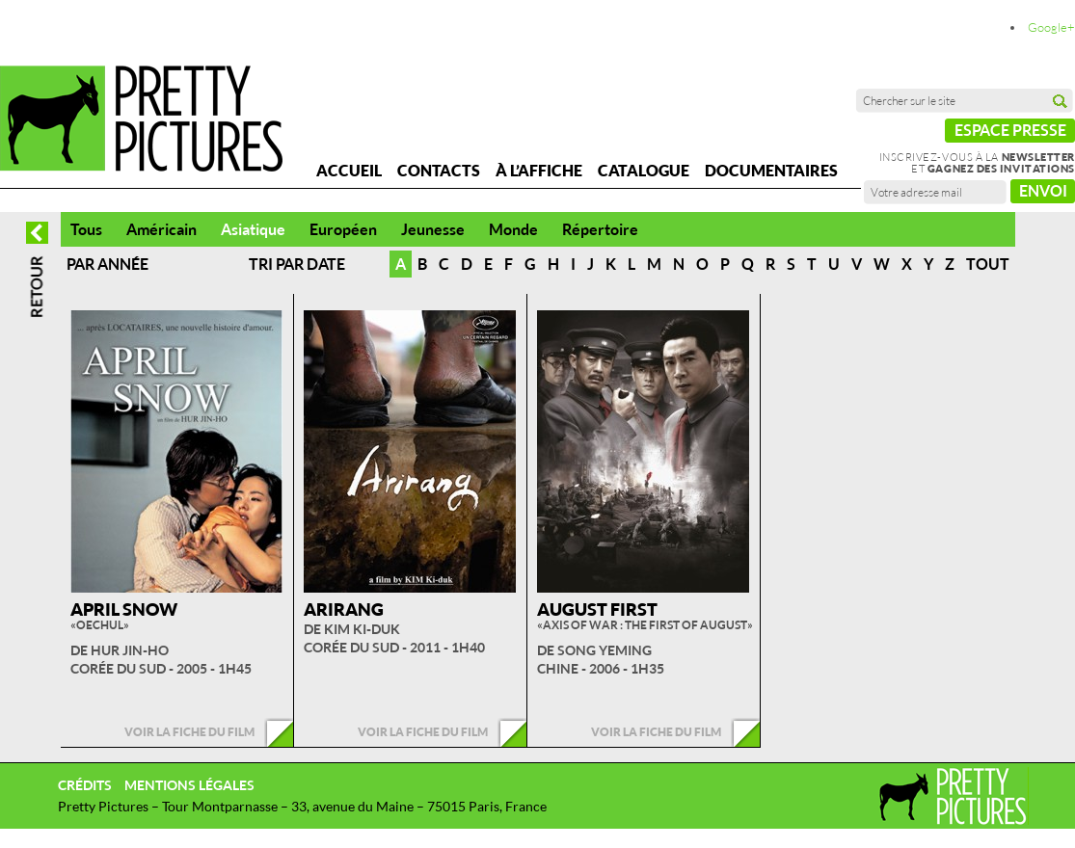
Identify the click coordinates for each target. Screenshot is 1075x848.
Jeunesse (433, 229)
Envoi (1043, 190)
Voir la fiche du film (189, 732)
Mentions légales (189, 785)
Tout (987, 264)
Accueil (349, 170)
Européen (343, 229)
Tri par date (297, 264)
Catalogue (643, 170)
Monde (513, 229)
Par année (107, 264)
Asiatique (253, 229)
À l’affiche (539, 170)
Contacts (438, 170)
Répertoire (600, 229)
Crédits (85, 785)
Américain (161, 229)
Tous (86, 229)
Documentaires (771, 170)
